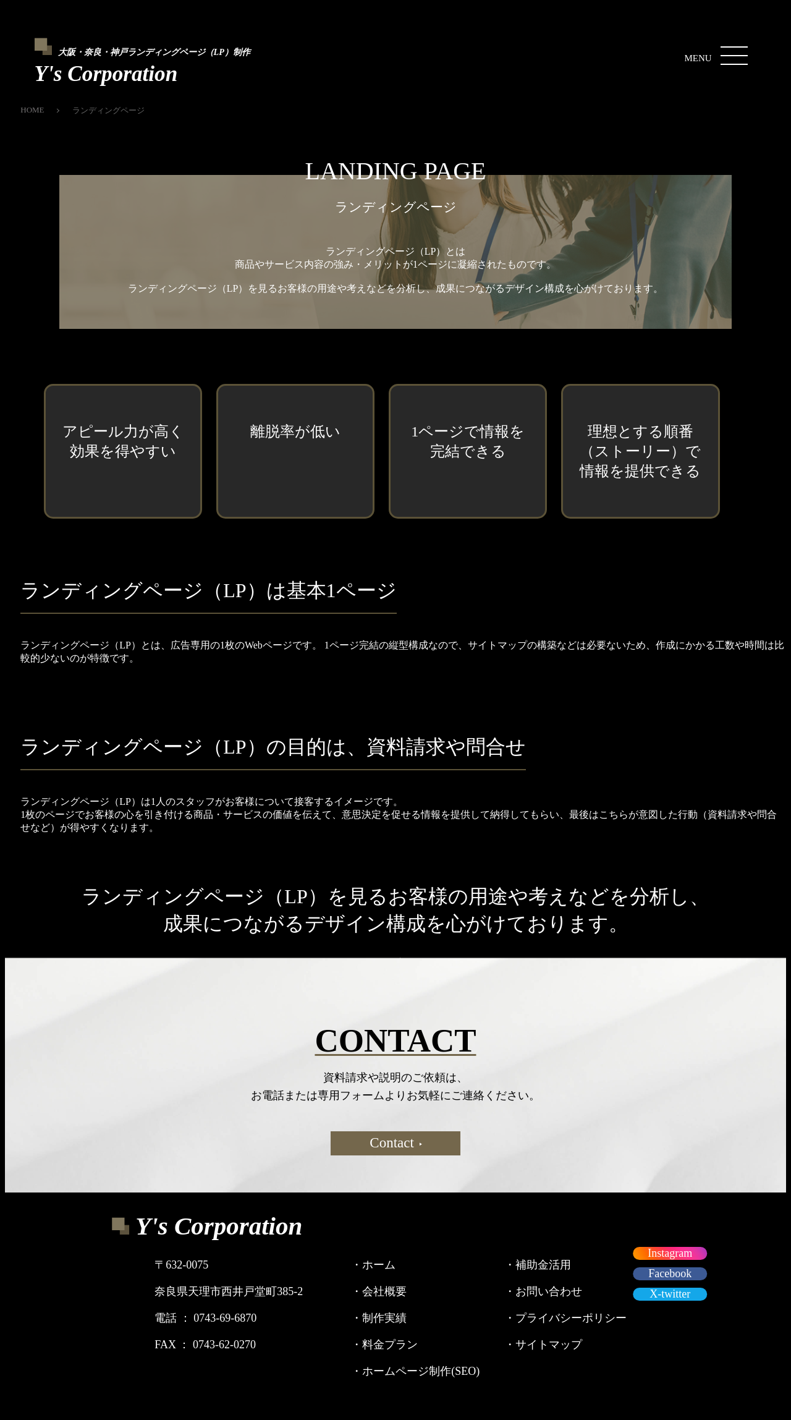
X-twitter (669, 1294)
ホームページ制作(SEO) (415, 1371)
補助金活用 (537, 1265)
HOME (32, 109)
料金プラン (384, 1344)
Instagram (670, 1253)
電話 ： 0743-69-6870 (205, 1318)
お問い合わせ (543, 1291)
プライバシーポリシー (565, 1318)
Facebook (670, 1273)
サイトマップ (543, 1344)
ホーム (373, 1265)
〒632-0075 (181, 1265)
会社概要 (379, 1291)
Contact (396, 1142)
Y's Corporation (218, 1226)
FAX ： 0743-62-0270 (205, 1344)
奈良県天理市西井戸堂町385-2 (228, 1291)
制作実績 (379, 1318)
